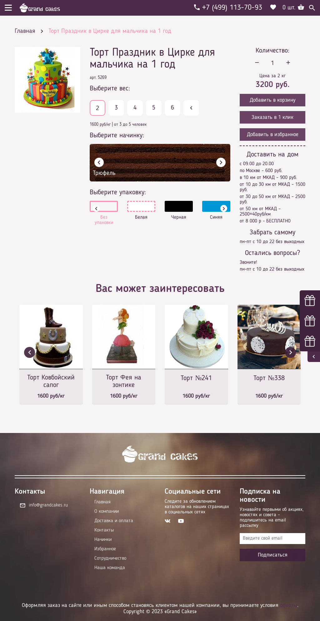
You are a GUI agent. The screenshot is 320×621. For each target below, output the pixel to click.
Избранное (105, 549)
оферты (288, 605)
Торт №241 (196, 378)
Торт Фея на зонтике (123, 381)
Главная (102, 502)
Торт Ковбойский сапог (51, 381)
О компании (106, 511)
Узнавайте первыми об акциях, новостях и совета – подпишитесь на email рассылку (272, 517)
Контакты (104, 530)
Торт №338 (269, 378)
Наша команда (109, 567)
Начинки (103, 539)
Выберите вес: (110, 88)
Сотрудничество (110, 558)
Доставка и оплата (113, 520)
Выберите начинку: (117, 135)
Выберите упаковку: (118, 192)
